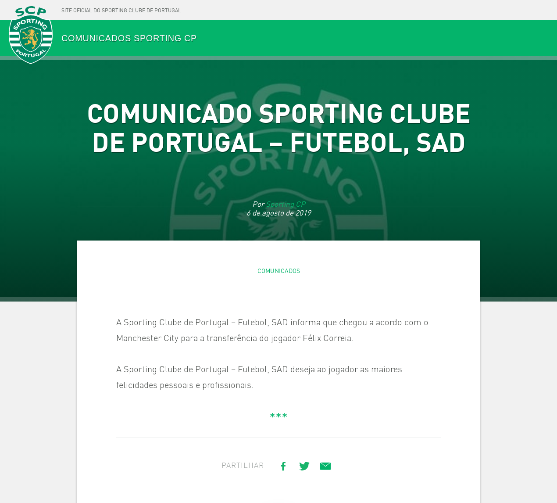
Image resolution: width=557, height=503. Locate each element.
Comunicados (278, 271)
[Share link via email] (325, 466)
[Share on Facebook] (283, 466)
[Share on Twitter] (304, 466)
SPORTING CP (31, 35)
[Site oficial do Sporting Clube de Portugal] (121, 10)
